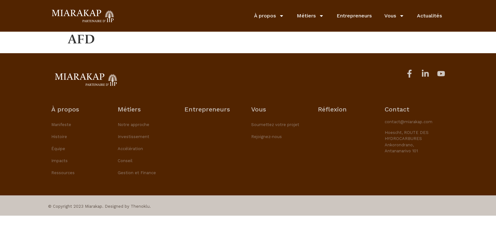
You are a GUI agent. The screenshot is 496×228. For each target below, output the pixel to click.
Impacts (59, 160)
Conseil (125, 160)
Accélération (130, 148)
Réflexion (332, 109)
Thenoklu (140, 206)
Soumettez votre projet (275, 124)
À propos (269, 16)
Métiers (310, 16)
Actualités (429, 16)
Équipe (58, 148)
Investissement (133, 136)
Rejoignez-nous (266, 136)
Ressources (63, 172)
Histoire (59, 136)
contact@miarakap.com (408, 121)
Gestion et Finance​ (137, 172)
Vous (394, 16)
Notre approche (133, 124)
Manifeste (61, 124)
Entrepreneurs (354, 16)
